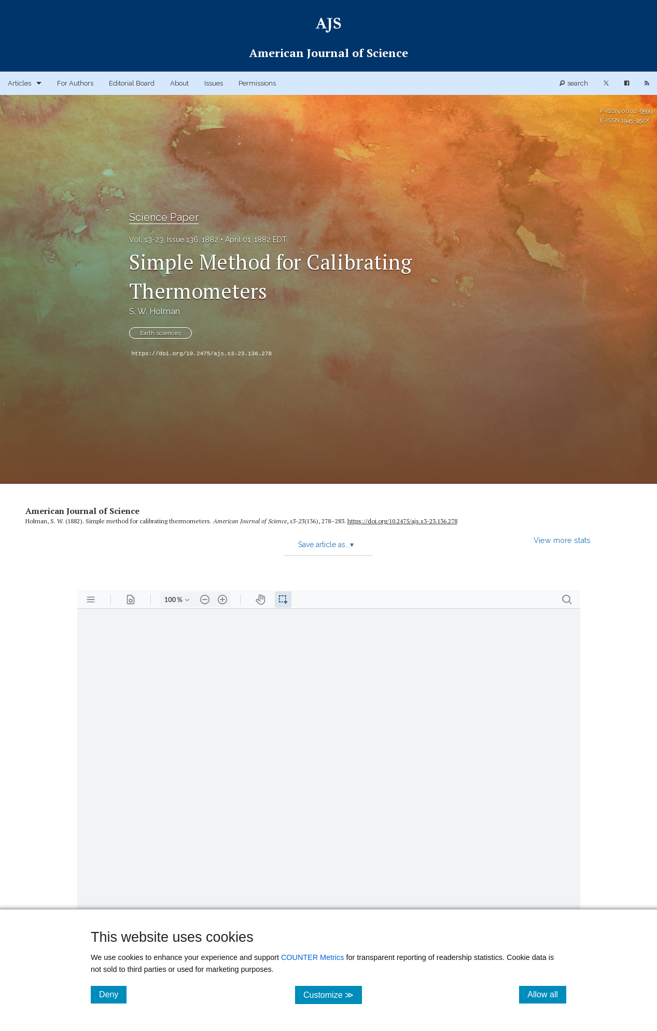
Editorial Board (132, 83)
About (179, 83)
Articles (19, 83)
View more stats (562, 540)
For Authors (75, 83)
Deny (113, 994)
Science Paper (164, 217)
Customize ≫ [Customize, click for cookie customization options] (332, 994)
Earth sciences (160, 333)
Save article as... (326, 544)
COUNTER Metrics (312, 957)
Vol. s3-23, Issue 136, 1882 (173, 239)
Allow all (546, 994)
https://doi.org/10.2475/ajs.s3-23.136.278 (202, 354)
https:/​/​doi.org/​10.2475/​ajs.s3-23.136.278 (402, 521)
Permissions (257, 83)
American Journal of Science (82, 511)
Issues (213, 83)
